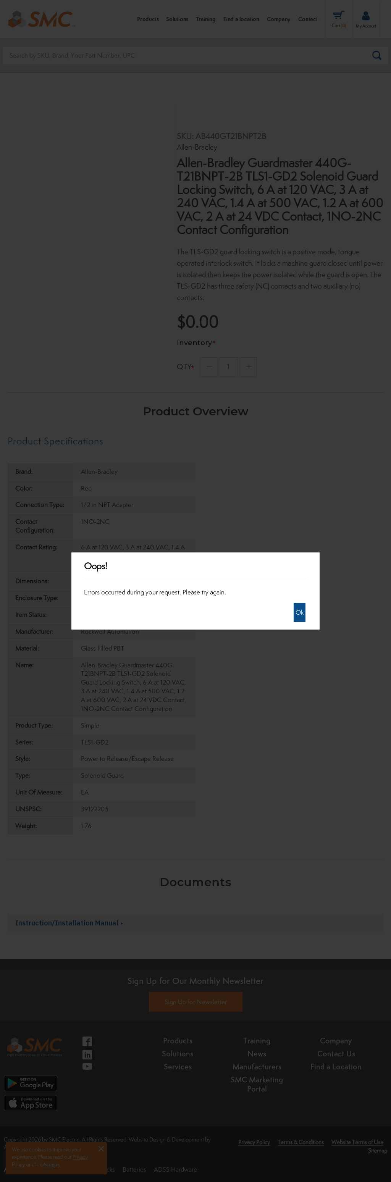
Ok (300, 612)
